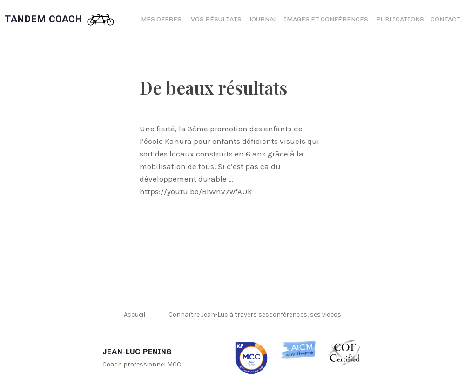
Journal (262, 19)
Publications (400, 19)
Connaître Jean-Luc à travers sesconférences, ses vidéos (254, 314)
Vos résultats (216, 19)
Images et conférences (327, 19)
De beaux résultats (214, 87)
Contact (445, 19)
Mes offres (161, 19)
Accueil (134, 314)
